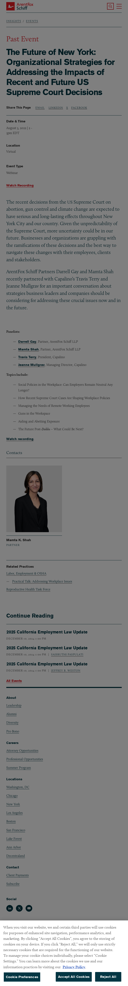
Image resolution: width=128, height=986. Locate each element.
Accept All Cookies (73, 980)
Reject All (108, 980)
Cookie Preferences (22, 981)
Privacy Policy (74, 970)
